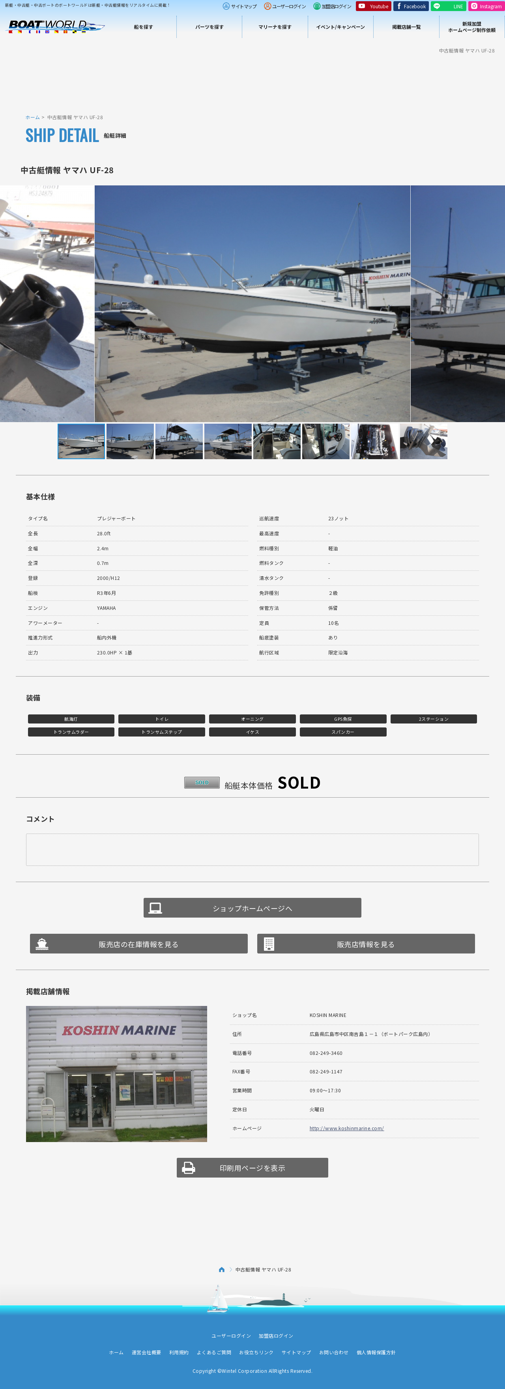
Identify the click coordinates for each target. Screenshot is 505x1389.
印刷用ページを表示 (253, 1168)
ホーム (32, 117)
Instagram (491, 6)
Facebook (415, 6)
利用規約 (179, 1352)
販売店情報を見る (366, 944)
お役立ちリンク (256, 1352)
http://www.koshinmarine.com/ (347, 1128)
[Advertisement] (252, 83)
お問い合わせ (334, 1352)
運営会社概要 (146, 1352)
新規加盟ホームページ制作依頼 (472, 26)
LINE (458, 6)
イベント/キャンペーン (340, 26)
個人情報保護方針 (376, 1352)
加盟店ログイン (336, 6)
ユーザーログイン (288, 6)
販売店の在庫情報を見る (139, 944)
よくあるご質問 (214, 1352)
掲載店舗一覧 (406, 26)
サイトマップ (243, 6)
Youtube (379, 6)
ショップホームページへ (253, 908)
